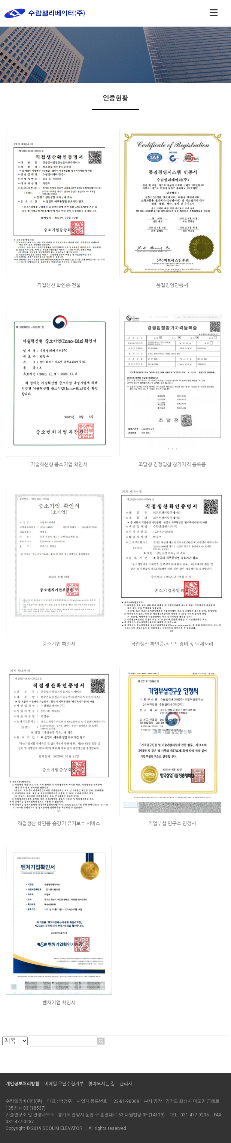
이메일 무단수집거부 (63, 1083)
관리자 (125, 1083)
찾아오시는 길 (101, 1083)
